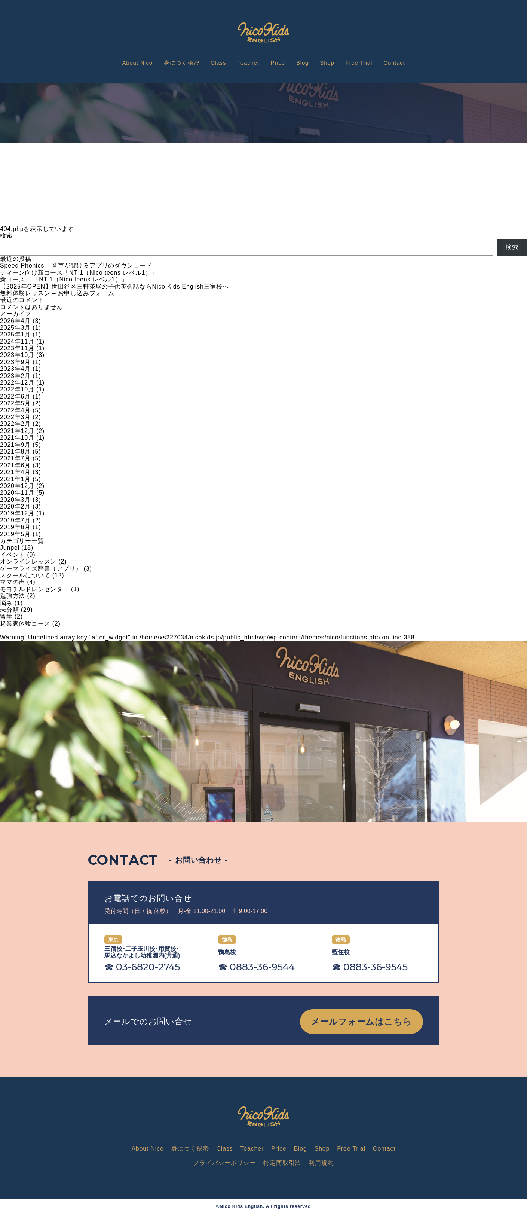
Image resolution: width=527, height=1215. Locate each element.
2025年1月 (15, 334)
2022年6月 (15, 396)
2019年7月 (15, 520)
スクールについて (25, 575)
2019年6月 (15, 527)
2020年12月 (17, 486)
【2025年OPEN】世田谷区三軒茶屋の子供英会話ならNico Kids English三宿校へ (114, 286)
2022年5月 (15, 403)
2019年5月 (15, 534)
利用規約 (321, 1163)
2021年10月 (17, 437)
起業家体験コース (25, 623)
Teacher (249, 62)
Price (278, 62)
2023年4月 (15, 369)
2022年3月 (15, 417)
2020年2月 (15, 506)
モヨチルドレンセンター (34, 589)
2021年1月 (15, 479)
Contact (394, 62)
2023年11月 (17, 348)
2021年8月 (15, 451)
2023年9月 (15, 362)
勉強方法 (12, 596)
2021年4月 (15, 472)
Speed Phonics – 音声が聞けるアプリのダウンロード (76, 265)
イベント (12, 555)
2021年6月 (15, 465)
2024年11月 (17, 341)
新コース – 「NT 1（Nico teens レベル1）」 (64, 279)
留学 (6, 616)
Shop (327, 62)
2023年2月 (15, 376)
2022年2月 (15, 424)
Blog (302, 62)
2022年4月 (15, 410)
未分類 (9, 610)
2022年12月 (17, 382)
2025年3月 (15, 327)
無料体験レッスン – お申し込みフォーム (57, 293)
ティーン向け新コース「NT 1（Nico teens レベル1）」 (79, 272)
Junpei (9, 547)
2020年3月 (15, 500)
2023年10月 (17, 355)
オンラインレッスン (28, 561)
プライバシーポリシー (224, 1163)
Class (218, 62)
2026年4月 (15, 321)
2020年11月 (17, 492)
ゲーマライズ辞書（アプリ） (41, 568)
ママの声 (12, 582)
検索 (6, 235)
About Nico (137, 62)
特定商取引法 (282, 1163)
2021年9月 (15, 445)
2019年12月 (17, 513)
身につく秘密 (181, 62)
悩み (6, 603)
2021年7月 (15, 458)
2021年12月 (17, 431)
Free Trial (359, 62)
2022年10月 (17, 389)
